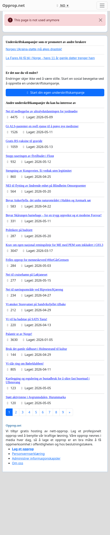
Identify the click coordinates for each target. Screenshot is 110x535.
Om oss (17, 463)
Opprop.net (13, 5)
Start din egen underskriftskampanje (55, 92)
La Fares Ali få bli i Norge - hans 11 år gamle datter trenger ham (50, 58)
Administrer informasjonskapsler (36, 458)
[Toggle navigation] (102, 5)
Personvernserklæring (28, 453)
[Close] (100, 20)
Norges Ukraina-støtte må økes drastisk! (34, 49)
